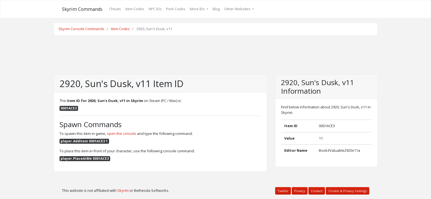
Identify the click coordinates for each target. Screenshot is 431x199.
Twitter (283, 191)
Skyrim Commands (82, 9)
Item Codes (134, 8)
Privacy (299, 191)
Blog (216, 8)
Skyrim (123, 190)
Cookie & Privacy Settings (347, 191)
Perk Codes (175, 8)
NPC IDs (155, 8)
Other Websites (237, 8)
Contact (316, 191)
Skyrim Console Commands (81, 28)
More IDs (198, 8)
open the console (121, 133)
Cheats (115, 8)
